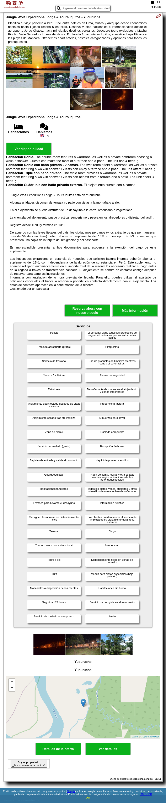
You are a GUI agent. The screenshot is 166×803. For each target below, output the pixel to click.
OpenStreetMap (151, 736)
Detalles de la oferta (58, 749)
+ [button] (12, 682)
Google (71, 791)
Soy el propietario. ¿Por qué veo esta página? (28, 764)
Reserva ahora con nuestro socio (87, 310)
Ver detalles (108, 749)
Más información (135, 310)
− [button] (12, 688)
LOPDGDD (146, 794)
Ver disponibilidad (29, 149)
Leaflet (135, 736)
